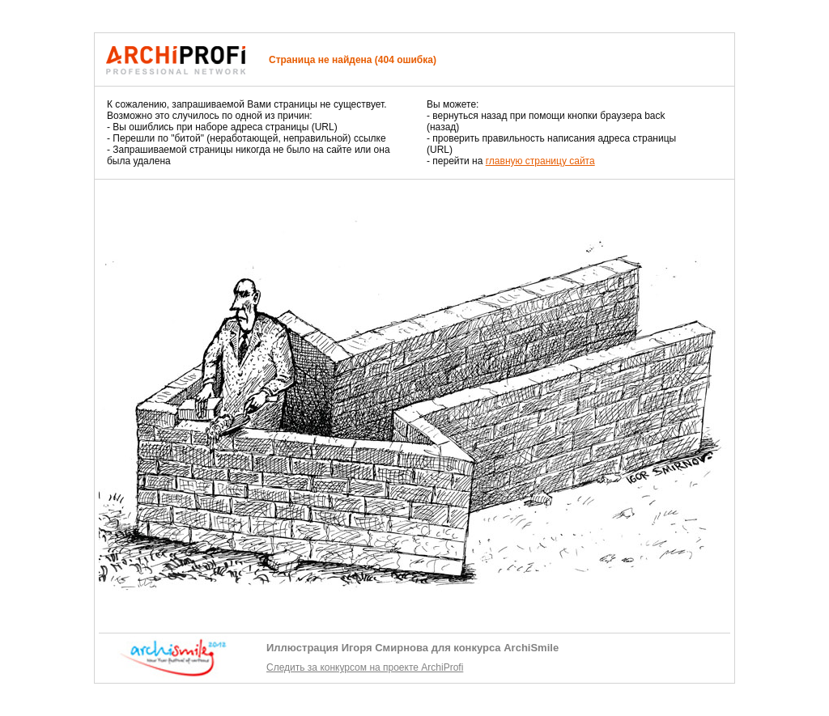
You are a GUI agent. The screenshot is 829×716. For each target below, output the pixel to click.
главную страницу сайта (540, 161)
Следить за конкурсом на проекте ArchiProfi (364, 667)
